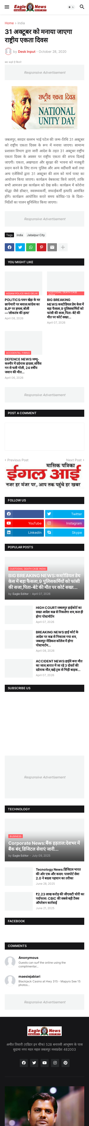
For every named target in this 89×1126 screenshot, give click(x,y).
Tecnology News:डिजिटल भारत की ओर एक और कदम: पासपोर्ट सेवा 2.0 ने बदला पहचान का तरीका (58, 873)
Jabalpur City (36, 235)
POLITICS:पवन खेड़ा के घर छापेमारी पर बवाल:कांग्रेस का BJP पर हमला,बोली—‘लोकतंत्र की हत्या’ (22, 306)
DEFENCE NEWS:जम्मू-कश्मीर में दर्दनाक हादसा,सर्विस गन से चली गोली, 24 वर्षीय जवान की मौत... (23, 365)
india (21, 23)
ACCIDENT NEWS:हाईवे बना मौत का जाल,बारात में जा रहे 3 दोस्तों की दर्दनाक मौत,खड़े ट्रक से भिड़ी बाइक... (59, 665)
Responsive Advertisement (44, 72)
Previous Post (17, 460)
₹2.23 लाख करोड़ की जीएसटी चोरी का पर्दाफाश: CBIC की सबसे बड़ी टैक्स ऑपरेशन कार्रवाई (60, 898)
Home (9, 23)
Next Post (74, 460)
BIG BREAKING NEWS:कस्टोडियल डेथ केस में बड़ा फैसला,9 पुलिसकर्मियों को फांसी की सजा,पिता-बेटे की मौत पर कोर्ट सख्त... (65, 308)
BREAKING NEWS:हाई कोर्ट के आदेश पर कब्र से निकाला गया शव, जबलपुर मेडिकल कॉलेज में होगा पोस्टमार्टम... (57, 638)
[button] (6, 7)
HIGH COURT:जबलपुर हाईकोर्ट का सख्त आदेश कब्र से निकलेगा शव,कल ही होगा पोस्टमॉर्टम (59, 612)
